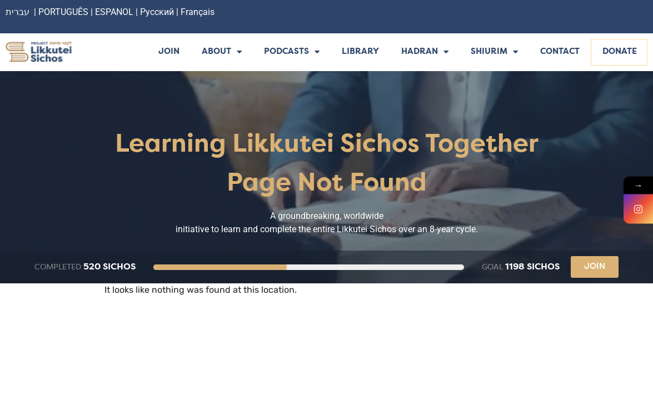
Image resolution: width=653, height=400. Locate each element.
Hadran (424, 52)
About (222, 52)
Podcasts (292, 52)
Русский (158, 12)
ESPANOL (114, 12)
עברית (17, 12)
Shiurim (494, 52)
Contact (560, 52)
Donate (619, 52)
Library (360, 52)
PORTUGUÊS (63, 12)
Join (169, 52)
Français (198, 12)
